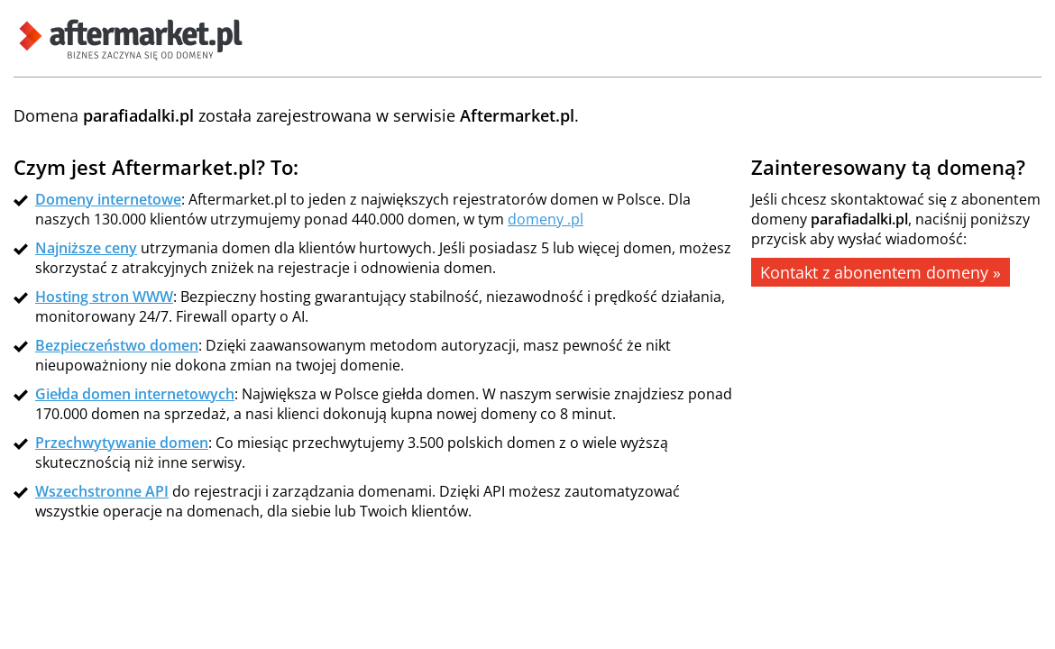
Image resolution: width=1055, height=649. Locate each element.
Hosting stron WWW (104, 296)
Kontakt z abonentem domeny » (880, 272)
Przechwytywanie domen (121, 442)
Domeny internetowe (108, 199)
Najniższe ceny (86, 248)
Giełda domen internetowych (134, 394)
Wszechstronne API (102, 491)
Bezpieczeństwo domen (116, 345)
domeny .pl (545, 219)
